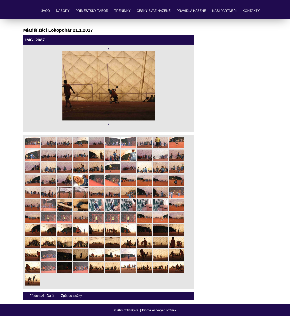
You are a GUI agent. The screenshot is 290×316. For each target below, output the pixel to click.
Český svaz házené (154, 11)
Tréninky (122, 11)
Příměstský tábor (92, 11)
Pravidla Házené (191, 11)
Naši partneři (224, 11)
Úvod (45, 11)
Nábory (62, 11)
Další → (52, 295)
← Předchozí (34, 295)
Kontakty (251, 11)
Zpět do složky (71, 295)
